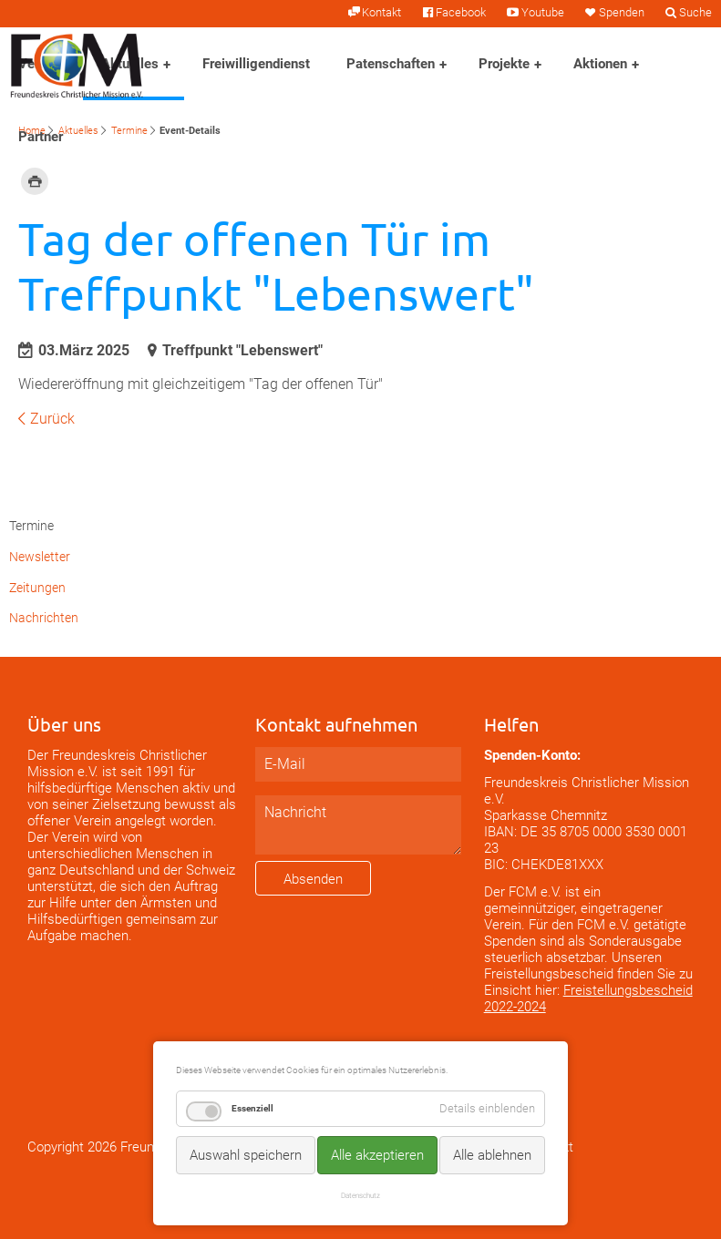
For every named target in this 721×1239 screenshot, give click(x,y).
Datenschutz (360, 1195)
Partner (40, 136)
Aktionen (600, 64)
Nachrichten (43, 618)
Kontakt (381, 12)
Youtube (542, 12)
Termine (129, 131)
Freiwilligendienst (256, 64)
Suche (695, 12)
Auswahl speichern (246, 1155)
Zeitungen (37, 588)
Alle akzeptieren (377, 1155)
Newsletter (39, 557)
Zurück (52, 418)
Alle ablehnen (492, 1155)
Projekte (504, 64)
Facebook (461, 12)
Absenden (313, 879)
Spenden (621, 12)
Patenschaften (390, 64)
